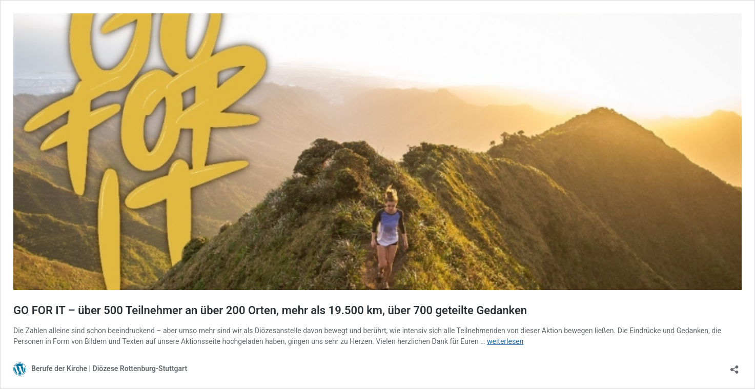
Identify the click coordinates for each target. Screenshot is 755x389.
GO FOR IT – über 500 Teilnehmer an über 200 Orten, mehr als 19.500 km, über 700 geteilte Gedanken (270, 310)
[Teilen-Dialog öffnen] (734, 366)
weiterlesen (505, 341)
